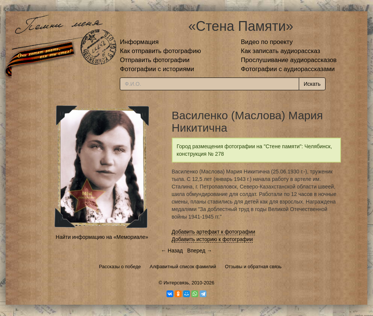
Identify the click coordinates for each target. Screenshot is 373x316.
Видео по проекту (267, 42)
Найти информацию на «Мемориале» (102, 237)
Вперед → (199, 251)
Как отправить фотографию (160, 51)
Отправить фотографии (155, 60)
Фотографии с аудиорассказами (288, 69)
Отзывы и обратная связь (253, 266)
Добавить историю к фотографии (212, 239)
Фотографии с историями (157, 69)
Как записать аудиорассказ (280, 51)
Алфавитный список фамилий (183, 266)
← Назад (172, 251)
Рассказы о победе (120, 266)
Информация (139, 42)
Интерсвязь (176, 283)
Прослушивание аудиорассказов (288, 60)
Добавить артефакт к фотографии (213, 232)
